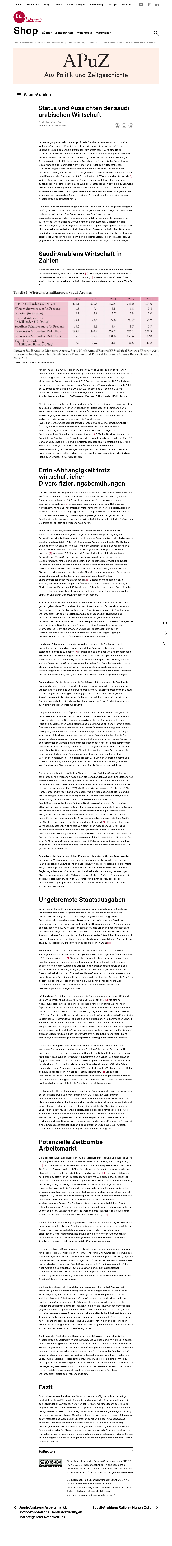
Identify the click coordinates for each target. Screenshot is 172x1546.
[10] (104, 821)
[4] (131, 373)
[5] (94, 434)
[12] (67, 958)
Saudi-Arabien (108, 43)
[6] (66, 503)
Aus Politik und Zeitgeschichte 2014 (82, 43)
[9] (76, 651)
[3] (91, 277)
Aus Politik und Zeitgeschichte (50, 43)
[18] (59, 1354)
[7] (50, 553)
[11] (109, 942)
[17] (106, 1214)
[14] (103, 1071)
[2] (86, 273)
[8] (87, 579)
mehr (126, 4)
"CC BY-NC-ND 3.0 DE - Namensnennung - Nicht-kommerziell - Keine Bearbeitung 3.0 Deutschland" (99, 1465)
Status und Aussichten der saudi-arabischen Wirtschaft (144, 43)
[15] (41, 1163)
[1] (131, 176)
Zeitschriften (27, 43)
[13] (106, 999)
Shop (15, 43)
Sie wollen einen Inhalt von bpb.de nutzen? (91, 1494)
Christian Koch (50, 122)
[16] (103, 1172)
